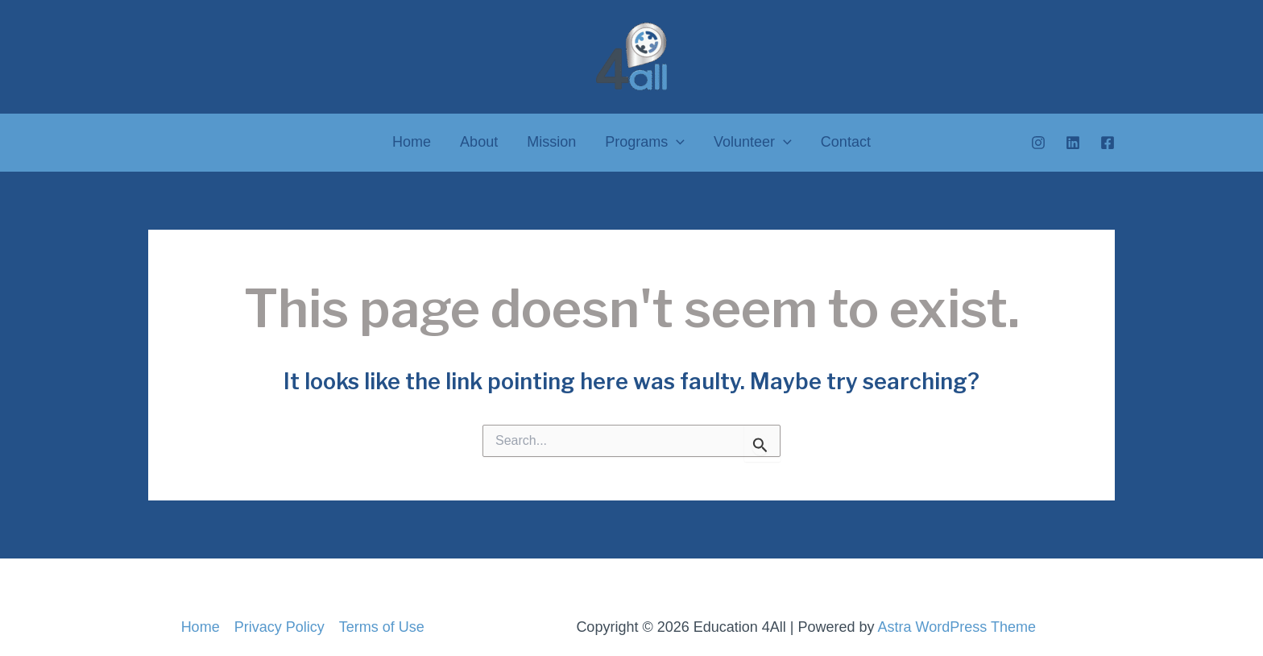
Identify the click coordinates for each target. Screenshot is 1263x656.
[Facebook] (1107, 142)
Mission (551, 142)
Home (411, 142)
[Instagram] (1038, 142)
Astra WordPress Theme (957, 627)
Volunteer (753, 142)
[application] (676, 142)
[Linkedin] (1073, 142)
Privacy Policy (279, 627)
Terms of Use (381, 627)
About (479, 142)
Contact (846, 142)
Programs (645, 142)
